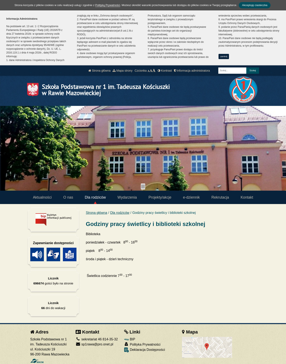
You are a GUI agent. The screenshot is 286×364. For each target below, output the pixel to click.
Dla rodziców (95, 197)
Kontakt (247, 197)
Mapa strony (122, 70)
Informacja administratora (192, 70)
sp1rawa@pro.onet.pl (94, 344)
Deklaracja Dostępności (144, 350)
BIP (129, 339)
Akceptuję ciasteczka (254, 5)
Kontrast (165, 70)
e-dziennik (191, 197)
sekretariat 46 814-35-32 (97, 339)
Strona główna (99, 70)
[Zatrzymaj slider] (143, 186)
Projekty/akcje (160, 197)
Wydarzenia (127, 197)
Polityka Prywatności (142, 344)
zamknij (223, 56)
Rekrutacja (220, 197)
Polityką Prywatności (107, 5)
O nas (68, 197)
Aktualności (42, 197)
